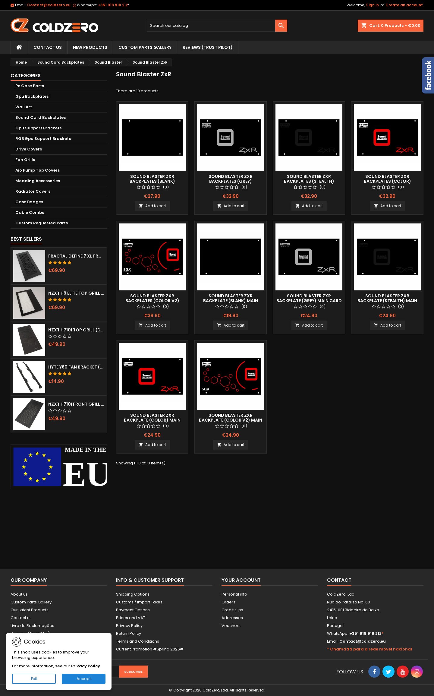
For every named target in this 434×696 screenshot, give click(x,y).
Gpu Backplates (32, 96)
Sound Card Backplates (40, 117)
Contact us (21, 618)
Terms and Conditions (137, 641)
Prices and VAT (130, 618)
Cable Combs (29, 212)
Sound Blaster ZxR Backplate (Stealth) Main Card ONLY (387, 300)
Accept (84, 679)
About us (19, 594)
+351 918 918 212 (114, 5)
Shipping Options (132, 594)
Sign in (372, 5)
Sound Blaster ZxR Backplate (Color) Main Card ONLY (152, 420)
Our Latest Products (30, 610)
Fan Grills (25, 160)
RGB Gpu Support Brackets (43, 138)
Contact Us (47, 47)
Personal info (234, 594)
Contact (339, 580)
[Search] (217, 26)
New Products (90, 47)
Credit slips (232, 610)
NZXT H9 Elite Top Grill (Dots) (76, 293)
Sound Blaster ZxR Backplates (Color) (387, 178)
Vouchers (231, 625)
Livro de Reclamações (32, 625)
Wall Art (23, 107)
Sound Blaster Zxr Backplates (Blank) (152, 178)
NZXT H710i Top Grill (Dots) (76, 329)
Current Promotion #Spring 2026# (150, 649)
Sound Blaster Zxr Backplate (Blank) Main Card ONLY (230, 300)
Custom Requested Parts (41, 223)
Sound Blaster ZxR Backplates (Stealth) (309, 178)
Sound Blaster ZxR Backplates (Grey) (231, 178)
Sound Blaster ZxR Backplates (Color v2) (152, 298)
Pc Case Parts (29, 86)
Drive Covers (28, 149)
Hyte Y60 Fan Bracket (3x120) (76, 367)
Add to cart (152, 205)
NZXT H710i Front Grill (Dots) (76, 404)
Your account (241, 580)
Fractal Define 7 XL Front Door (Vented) (76, 256)
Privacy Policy (129, 625)
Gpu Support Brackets (38, 128)
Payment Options (133, 610)
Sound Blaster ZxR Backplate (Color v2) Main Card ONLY (230, 420)
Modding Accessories (37, 181)
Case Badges (29, 202)
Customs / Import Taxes (139, 602)
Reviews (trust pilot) (208, 47)
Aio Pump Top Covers (37, 170)
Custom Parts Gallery (144, 47)
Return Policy (128, 633)
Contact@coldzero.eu (49, 5)
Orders (228, 602)
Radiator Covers (32, 191)
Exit (34, 679)
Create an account (404, 5)
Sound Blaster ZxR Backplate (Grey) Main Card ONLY (309, 300)
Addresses (232, 618)
